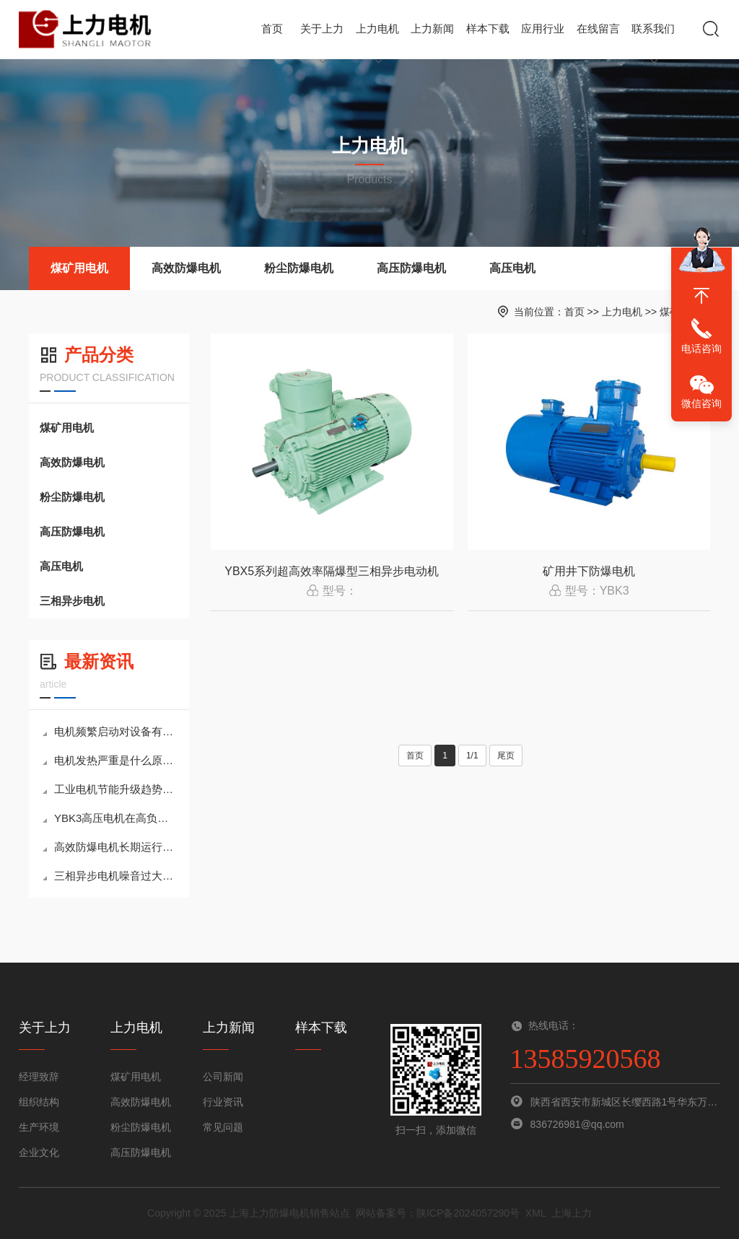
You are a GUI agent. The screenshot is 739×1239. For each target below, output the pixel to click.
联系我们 (653, 40)
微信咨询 (701, 403)
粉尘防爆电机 (298, 268)
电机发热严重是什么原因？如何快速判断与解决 (110, 760)
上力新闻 (432, 40)
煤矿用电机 (79, 268)
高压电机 (512, 268)
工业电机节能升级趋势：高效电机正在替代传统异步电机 (110, 789)
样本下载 (488, 28)
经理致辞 (39, 1076)
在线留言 (598, 28)
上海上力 (571, 1213)
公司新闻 (223, 1076)
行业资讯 (223, 1102)
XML (535, 1213)
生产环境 (39, 1127)
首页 (272, 28)
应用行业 (542, 28)
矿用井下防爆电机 (589, 571)
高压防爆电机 (411, 268)
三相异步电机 (72, 601)
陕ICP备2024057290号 (468, 1213)
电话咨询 (701, 348)
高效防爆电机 (186, 268)
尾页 (506, 755)
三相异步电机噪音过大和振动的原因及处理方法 (110, 876)
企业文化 (39, 1152)
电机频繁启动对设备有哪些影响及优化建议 (110, 731)
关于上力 (322, 40)
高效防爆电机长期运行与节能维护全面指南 (110, 847)
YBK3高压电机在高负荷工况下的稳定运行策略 (110, 818)
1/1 (472, 755)
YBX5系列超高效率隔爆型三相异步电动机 (331, 571)
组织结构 (39, 1102)
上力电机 (377, 40)
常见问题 (223, 1127)
